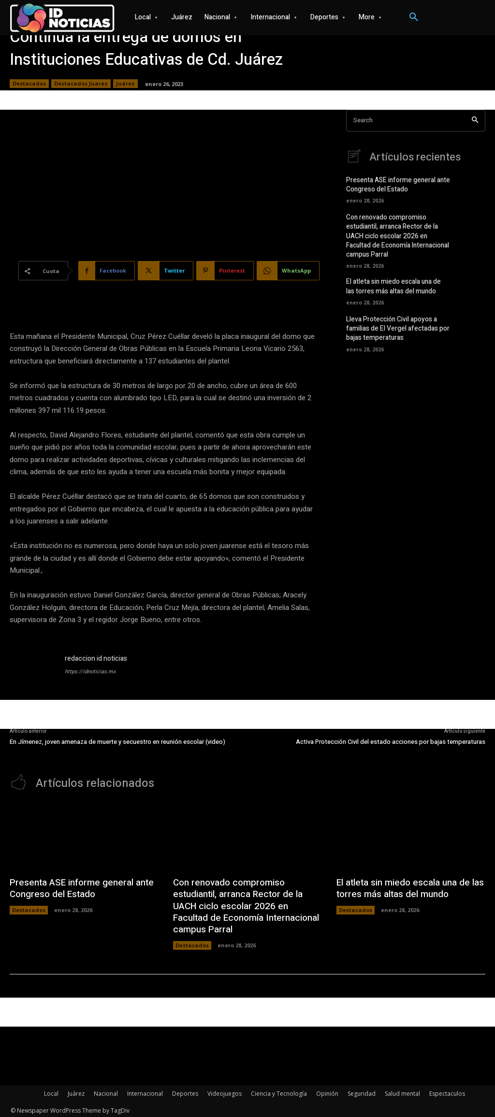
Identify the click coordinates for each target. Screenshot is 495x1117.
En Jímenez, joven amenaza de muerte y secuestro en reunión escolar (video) (117, 741)
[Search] (475, 120)
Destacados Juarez (81, 83)
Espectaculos (447, 1091)
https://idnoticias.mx (90, 671)
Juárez (125, 83)
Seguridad (362, 1091)
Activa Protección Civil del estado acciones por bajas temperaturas (390, 741)
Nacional (106, 1091)
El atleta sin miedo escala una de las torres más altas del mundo (397, 284)
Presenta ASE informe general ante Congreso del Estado (395, 185)
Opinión (327, 1091)
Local (51, 1091)
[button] (413, 17)
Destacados (29, 83)
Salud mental (402, 1091)
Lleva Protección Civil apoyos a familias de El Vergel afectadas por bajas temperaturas (395, 325)
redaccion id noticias (96, 658)
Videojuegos (224, 1091)
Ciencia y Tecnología (279, 1091)
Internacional (145, 1091)
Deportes (185, 1091)
